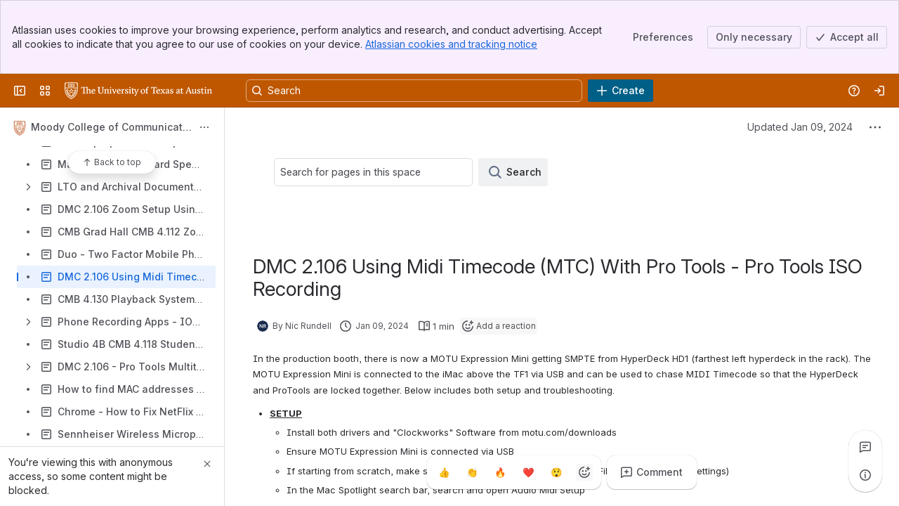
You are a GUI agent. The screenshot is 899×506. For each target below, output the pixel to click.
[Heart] (528, 472)
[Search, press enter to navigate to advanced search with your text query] (414, 90)
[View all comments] (865, 447)
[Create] (620, 90)
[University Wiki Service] (138, 90)
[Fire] (500, 472)
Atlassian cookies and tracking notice (451, 44)
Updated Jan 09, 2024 (800, 127)
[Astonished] (556, 472)
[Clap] (472, 472)
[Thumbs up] (444, 472)
